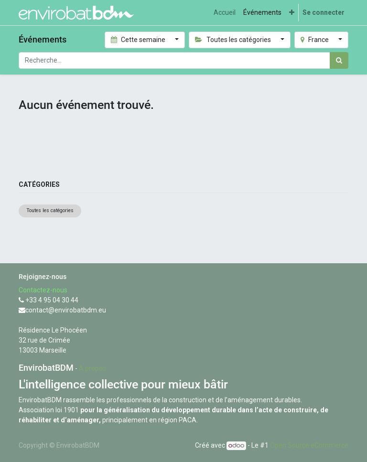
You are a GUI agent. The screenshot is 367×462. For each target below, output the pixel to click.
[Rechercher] (339, 60)
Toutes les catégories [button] (233, 39)
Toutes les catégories (50, 210)
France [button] (316, 39)
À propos (92, 368)
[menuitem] (224, 12)
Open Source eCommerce (309, 445)
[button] (291, 12)
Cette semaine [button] (139, 39)
